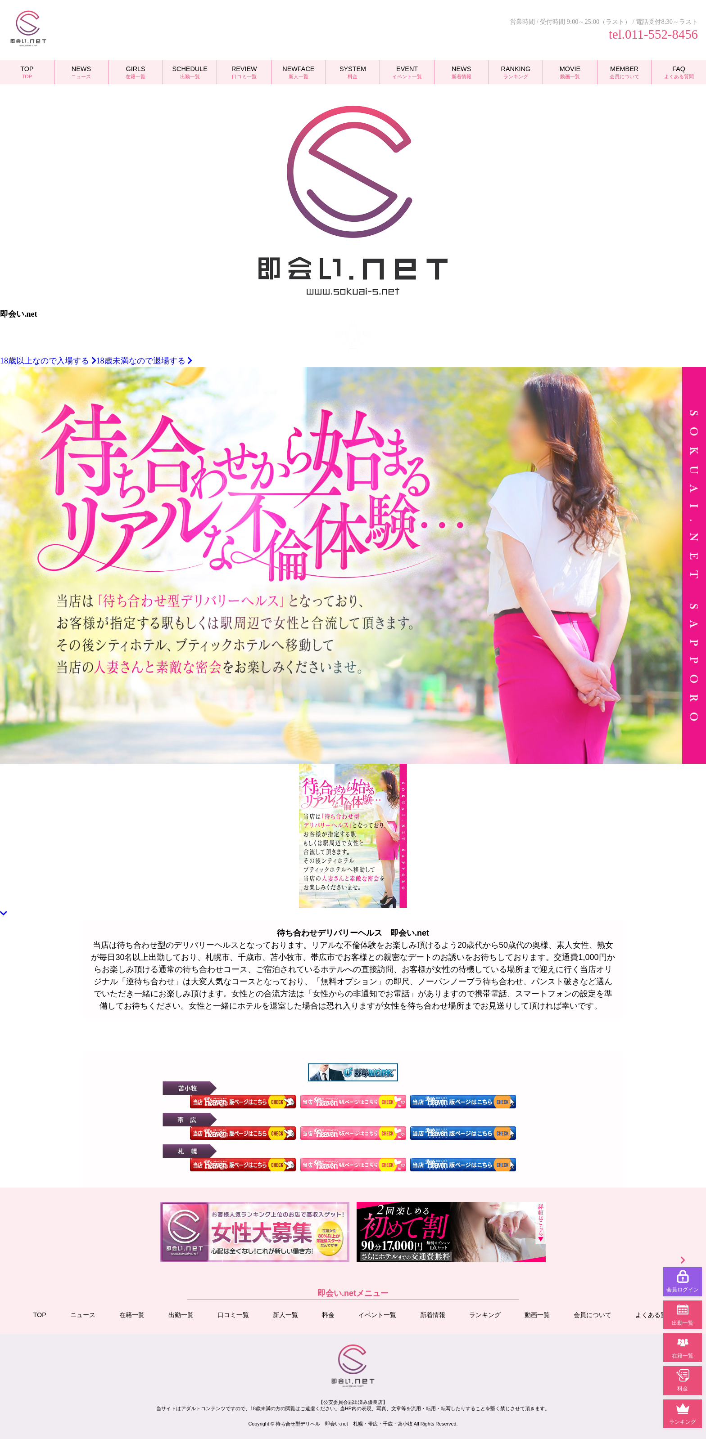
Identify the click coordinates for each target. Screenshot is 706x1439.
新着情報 (432, 1314)
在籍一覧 (132, 1314)
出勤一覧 (181, 1314)
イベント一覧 (377, 1314)
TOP (39, 1314)
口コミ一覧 (233, 1314)
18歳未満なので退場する (144, 360)
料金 (328, 1314)
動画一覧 (537, 1314)
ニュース (82, 1314)
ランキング (485, 1314)
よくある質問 (654, 1314)
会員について (592, 1314)
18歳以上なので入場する (48, 360)
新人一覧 (285, 1314)
